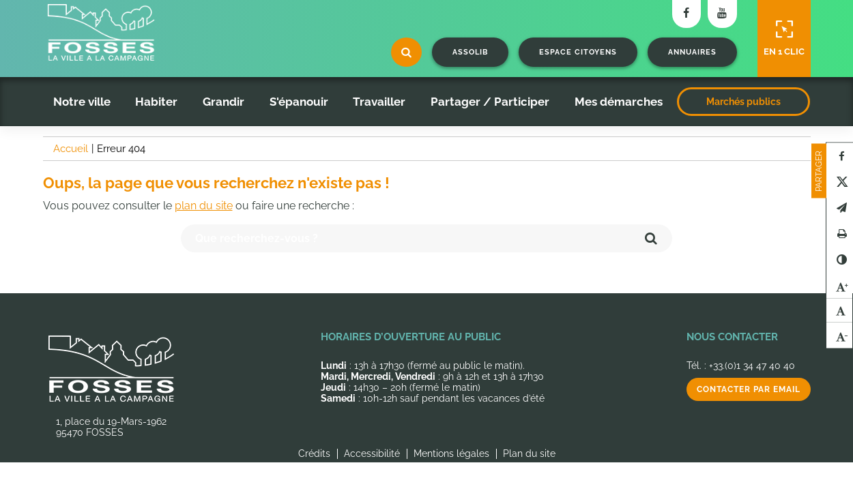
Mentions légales (451, 453)
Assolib (470, 52)
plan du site (204, 205)
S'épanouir (299, 101)
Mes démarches (619, 101)
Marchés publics (743, 101)
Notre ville (82, 101)
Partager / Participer (490, 101)
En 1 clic (784, 38)
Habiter (156, 101)
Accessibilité (372, 453)
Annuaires (692, 52)
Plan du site (529, 453)
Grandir (223, 101)
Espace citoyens (578, 52)
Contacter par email (748, 389)
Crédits (314, 453)
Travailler (379, 101)
